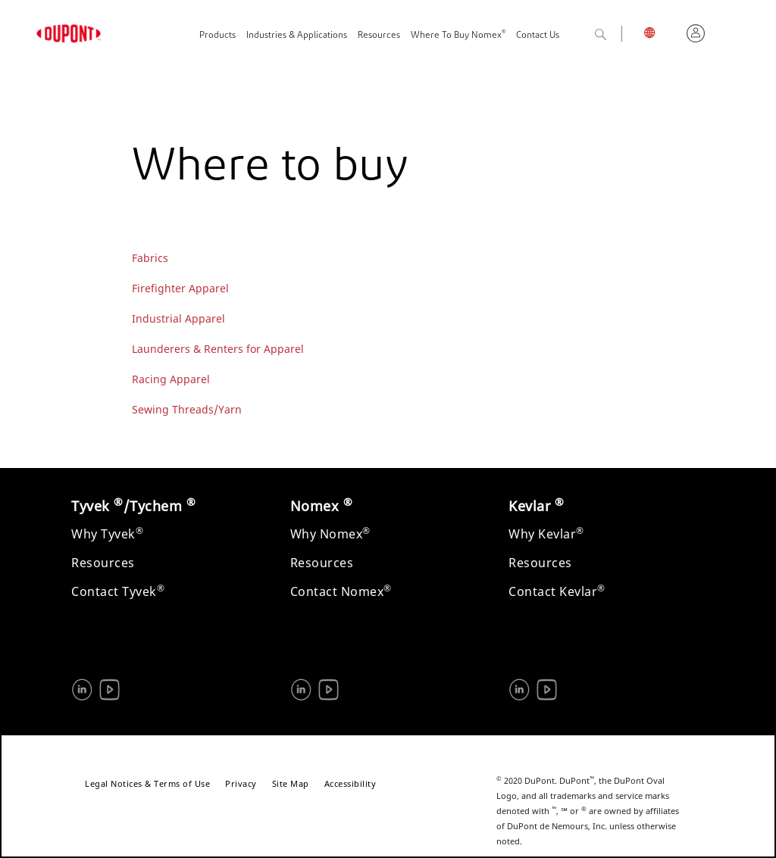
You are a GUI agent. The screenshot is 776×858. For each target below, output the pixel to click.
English (659, 35)
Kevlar (536, 506)
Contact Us (537, 35)
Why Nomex (330, 534)
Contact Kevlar (556, 591)
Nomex (321, 506)
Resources (379, 35)
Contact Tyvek (117, 591)
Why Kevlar (546, 534)
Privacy (241, 783)
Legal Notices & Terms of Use (147, 783)
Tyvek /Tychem (133, 506)
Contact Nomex (341, 591)
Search (617, 35)
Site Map (290, 783)
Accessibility (350, 783)
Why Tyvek (107, 534)
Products (217, 35)
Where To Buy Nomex (458, 34)
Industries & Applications (296, 35)
